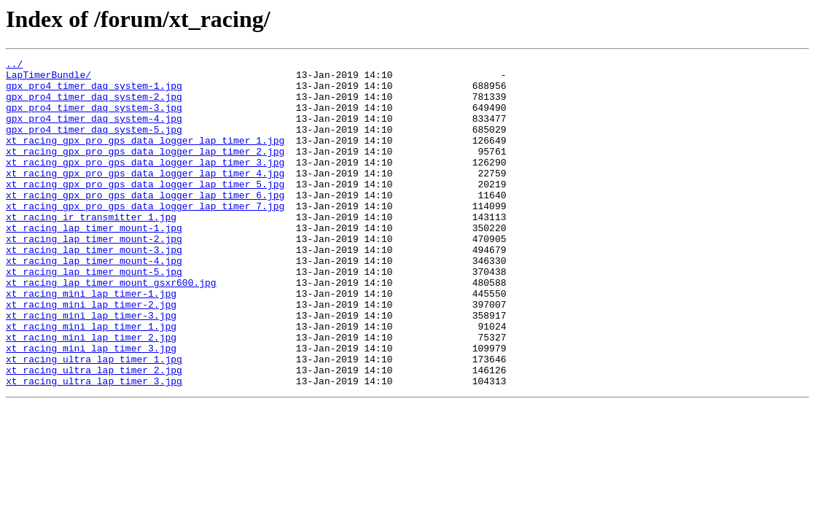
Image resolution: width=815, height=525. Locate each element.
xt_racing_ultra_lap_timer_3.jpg (94, 446)
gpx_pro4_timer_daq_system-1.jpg (94, 91)
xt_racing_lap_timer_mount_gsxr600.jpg (111, 328)
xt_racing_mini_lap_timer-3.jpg (91, 367)
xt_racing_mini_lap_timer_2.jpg (91, 393)
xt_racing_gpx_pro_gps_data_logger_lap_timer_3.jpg (145, 183)
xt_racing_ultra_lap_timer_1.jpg (94, 420)
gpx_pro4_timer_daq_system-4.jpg (94, 131)
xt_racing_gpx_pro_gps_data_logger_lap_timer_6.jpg (145, 223)
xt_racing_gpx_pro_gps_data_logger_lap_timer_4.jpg (145, 196)
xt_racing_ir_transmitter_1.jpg (91, 249)
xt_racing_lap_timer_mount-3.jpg (94, 288)
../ (14, 65)
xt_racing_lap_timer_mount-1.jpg (94, 262)
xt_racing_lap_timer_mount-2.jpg (94, 275)
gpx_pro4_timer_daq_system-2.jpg (94, 105)
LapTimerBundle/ (48, 78)
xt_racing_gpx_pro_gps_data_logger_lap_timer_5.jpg (145, 210)
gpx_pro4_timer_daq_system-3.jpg (94, 118)
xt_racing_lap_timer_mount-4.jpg (94, 301)
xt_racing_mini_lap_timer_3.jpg (91, 406)
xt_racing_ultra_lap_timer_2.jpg (94, 433)
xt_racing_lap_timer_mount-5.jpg (94, 315)
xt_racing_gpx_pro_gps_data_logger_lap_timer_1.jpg (145, 157)
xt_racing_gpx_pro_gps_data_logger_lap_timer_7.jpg (145, 236)
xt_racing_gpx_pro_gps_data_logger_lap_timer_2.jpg (145, 170)
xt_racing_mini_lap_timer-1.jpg (91, 341)
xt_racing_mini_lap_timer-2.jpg (91, 354)
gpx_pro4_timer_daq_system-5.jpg (94, 144)
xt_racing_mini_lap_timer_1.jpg (91, 380)
